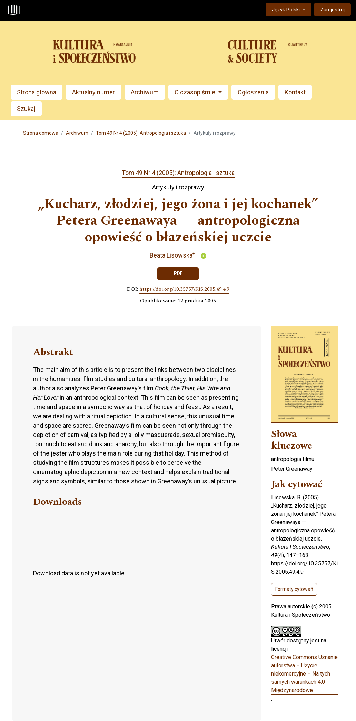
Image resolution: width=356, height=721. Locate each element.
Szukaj (26, 108)
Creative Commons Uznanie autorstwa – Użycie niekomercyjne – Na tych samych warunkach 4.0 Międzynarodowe (304, 673)
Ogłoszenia (253, 92)
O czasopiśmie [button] (196, 92)
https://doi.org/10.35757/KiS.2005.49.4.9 (184, 289)
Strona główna (36, 92)
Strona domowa (40, 133)
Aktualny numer (93, 92)
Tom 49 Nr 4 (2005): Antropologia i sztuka (141, 133)
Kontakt (295, 92)
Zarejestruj (332, 10)
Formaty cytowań (294, 589)
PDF (178, 273)
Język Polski (291, 9)
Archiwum (145, 92)
